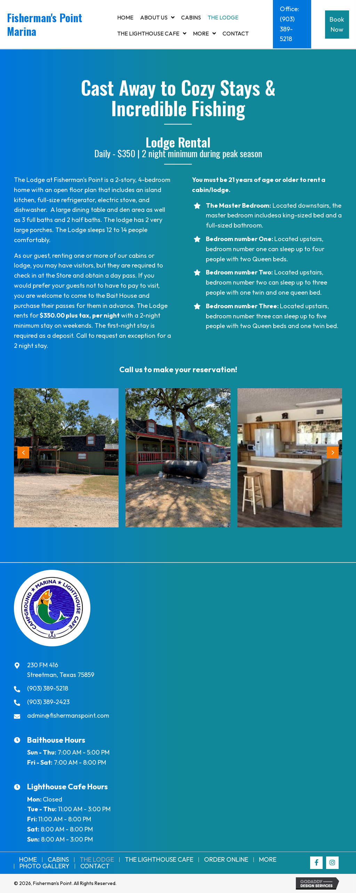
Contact (95, 866)
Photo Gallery (44, 866)
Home (28, 859)
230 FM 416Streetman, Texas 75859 (60, 670)
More (267, 859)
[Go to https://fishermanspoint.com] (57, 26)
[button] (292, 24)
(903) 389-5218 (47, 688)
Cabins (58, 859)
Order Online (226, 859)
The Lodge (97, 859)
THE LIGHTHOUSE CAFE (159, 859)
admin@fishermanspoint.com (68, 715)
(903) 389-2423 (48, 702)
